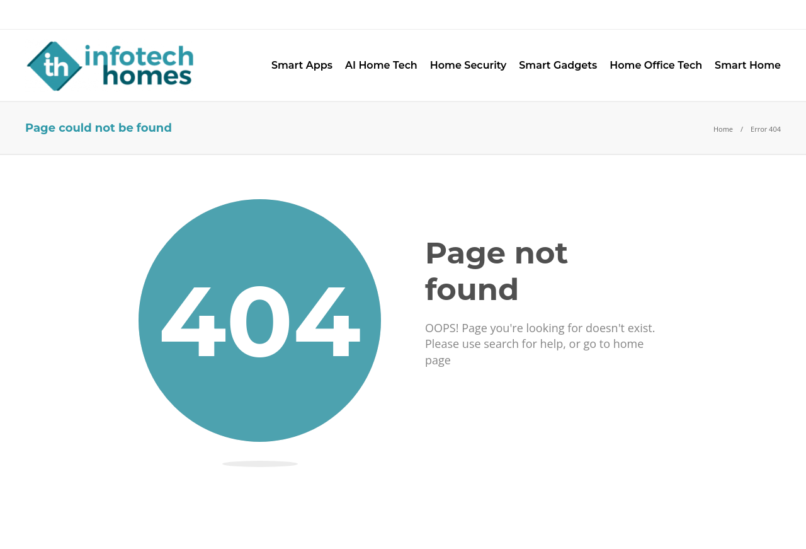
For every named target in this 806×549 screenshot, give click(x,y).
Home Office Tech (656, 65)
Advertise (110, 14)
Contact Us (176, 14)
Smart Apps (301, 65)
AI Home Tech (381, 65)
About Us (49, 14)
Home (723, 129)
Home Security (468, 65)
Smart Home (748, 65)
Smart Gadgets (558, 65)
